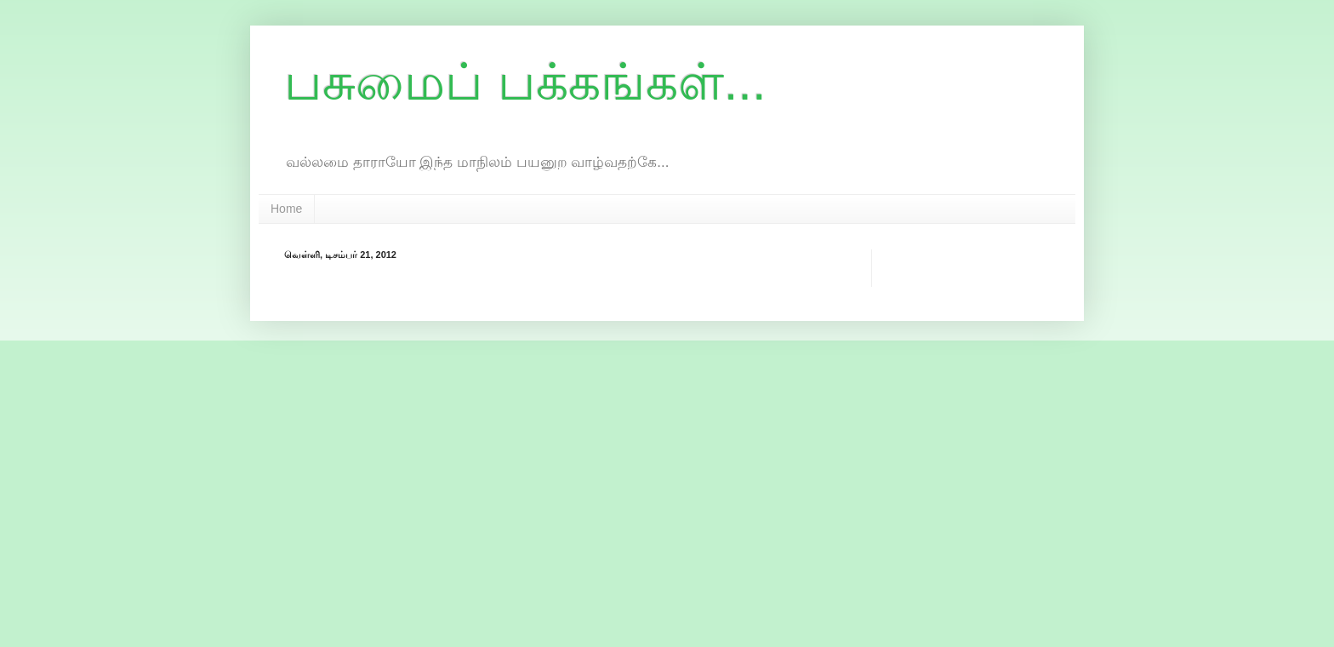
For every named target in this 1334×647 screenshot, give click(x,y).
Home (286, 208)
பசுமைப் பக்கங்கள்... (525, 82)
